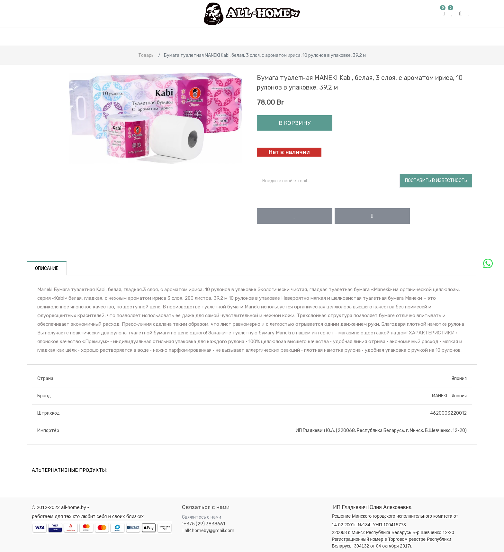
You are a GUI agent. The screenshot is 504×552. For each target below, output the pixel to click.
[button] (294, 216)
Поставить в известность (436, 180)
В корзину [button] (294, 123)
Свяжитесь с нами (201, 517)
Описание (47, 268)
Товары (146, 55)
